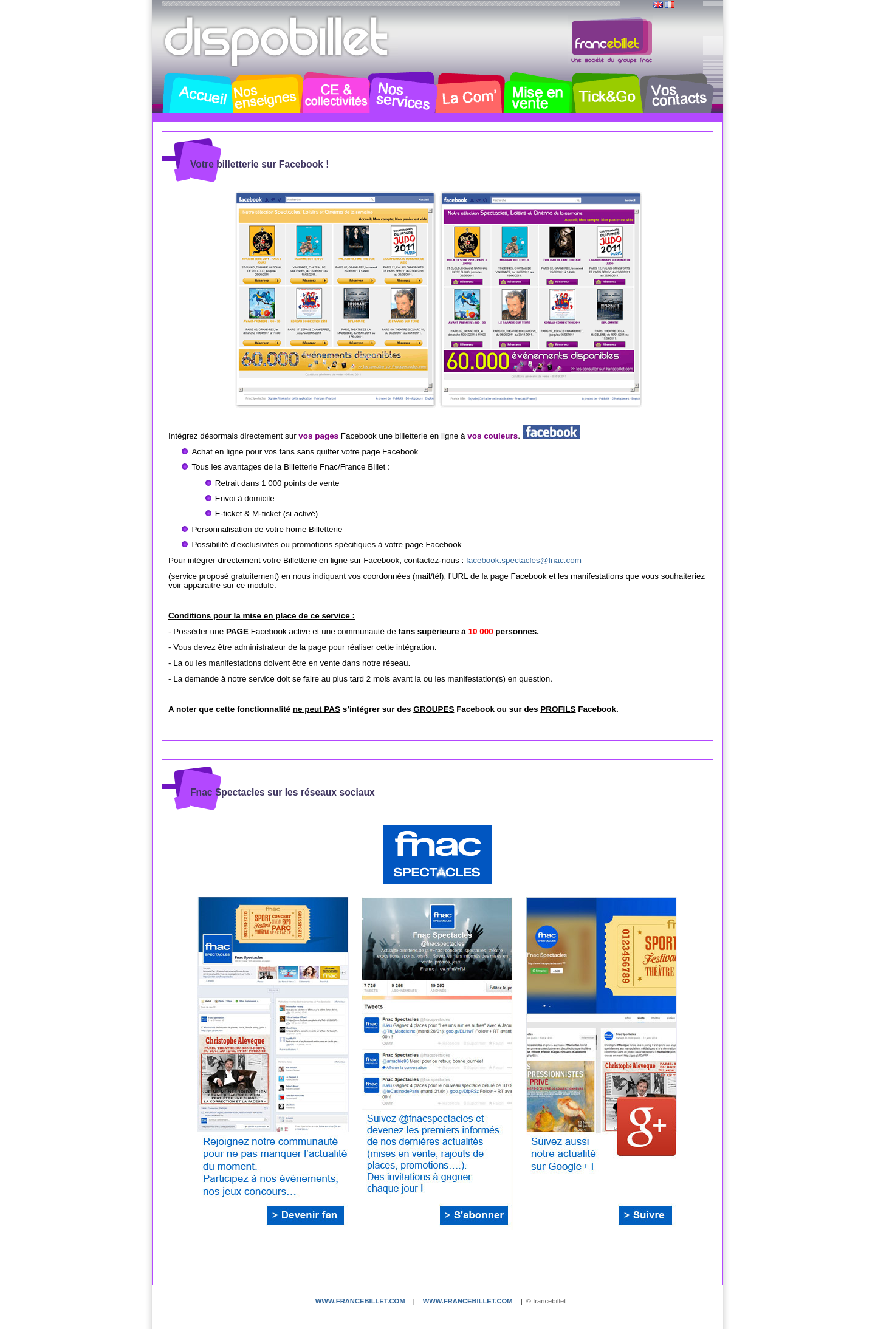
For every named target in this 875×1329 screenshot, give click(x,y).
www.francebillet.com (360, 1301)
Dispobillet (277, 41)
